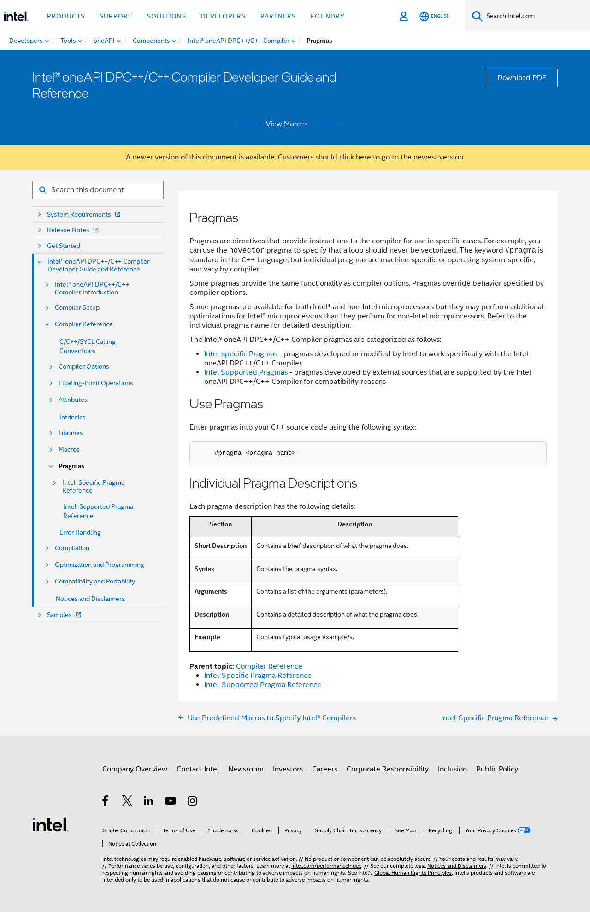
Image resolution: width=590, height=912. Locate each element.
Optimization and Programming (99, 565)
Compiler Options (84, 367)
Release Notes (73, 230)
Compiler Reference (84, 324)
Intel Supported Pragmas (246, 372)
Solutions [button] (166, 16)
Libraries (71, 433)
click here (355, 157)
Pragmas (71, 466)
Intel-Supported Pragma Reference (262, 684)
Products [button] (66, 16)
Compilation (72, 548)
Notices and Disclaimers (90, 598)
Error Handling (80, 532)
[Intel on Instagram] (193, 802)
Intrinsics (72, 417)
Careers (324, 769)
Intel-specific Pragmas (240, 354)
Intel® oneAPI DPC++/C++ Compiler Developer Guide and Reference (98, 265)
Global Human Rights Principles (413, 872)
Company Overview (134, 769)
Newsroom (246, 769)
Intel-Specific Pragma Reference (93, 486)
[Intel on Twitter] (127, 802)
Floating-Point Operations (96, 383)
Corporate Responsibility (388, 769)
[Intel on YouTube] (171, 802)
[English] (434, 16)
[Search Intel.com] (536, 16)
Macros (69, 449)
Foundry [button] (328, 16)
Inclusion (452, 769)
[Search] (477, 16)
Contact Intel (198, 769)
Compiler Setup (77, 308)
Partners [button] (278, 16)
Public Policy (497, 769)
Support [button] (116, 16)
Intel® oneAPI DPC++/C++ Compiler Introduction (92, 288)
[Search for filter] (98, 190)
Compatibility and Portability (95, 581)
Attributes (73, 400)
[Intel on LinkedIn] (149, 802)
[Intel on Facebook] (106, 802)
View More (288, 124)
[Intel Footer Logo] (50, 824)
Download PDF (521, 77)
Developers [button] (223, 16)
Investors (288, 769)
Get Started (63, 246)
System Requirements (84, 214)
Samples (65, 615)
